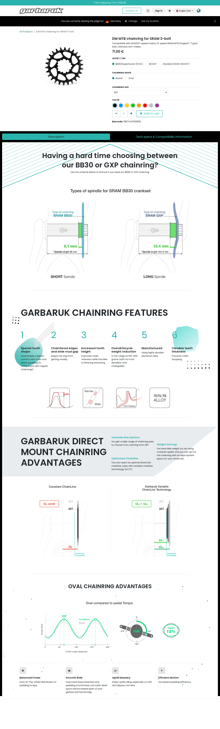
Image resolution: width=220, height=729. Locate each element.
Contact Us (132, 10)
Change (131, 21)
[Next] (190, 397)
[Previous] (30, 397)
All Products (26, 31)
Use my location (150, 21)
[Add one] (131, 113)
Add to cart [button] (149, 113)
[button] (148, 11)
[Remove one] (116, 113)
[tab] (56, 137)
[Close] (215, 21)
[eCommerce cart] (169, 11)
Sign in (158, 10)
